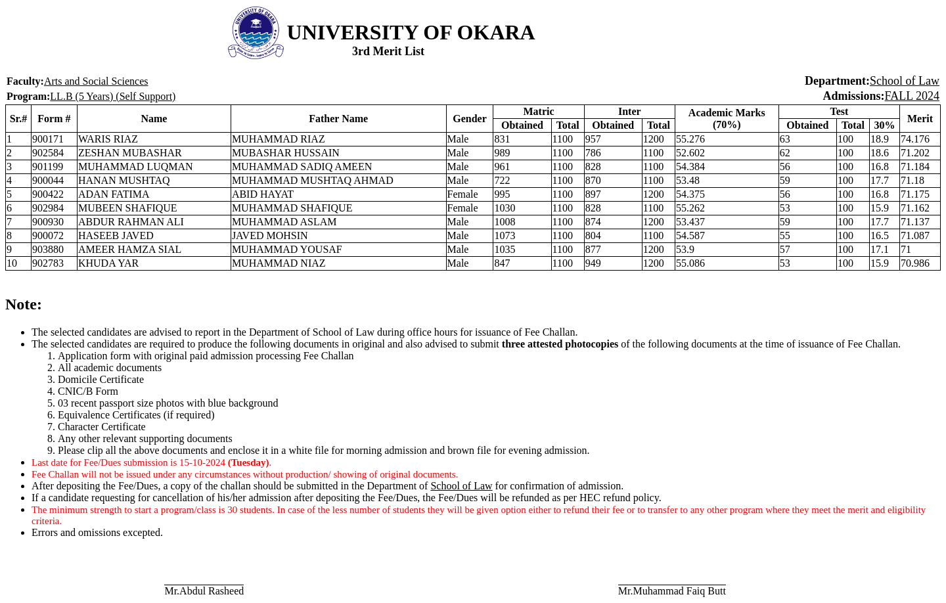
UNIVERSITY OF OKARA (411, 32)
